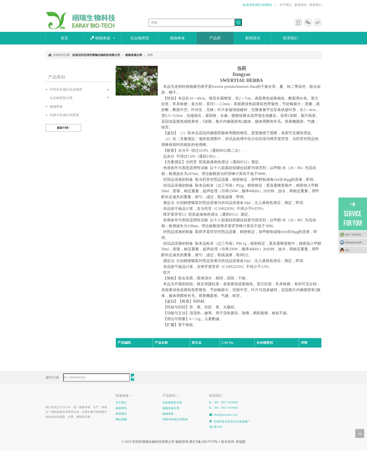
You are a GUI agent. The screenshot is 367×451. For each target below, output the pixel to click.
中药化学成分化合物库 (66, 89)
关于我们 (285, 5)
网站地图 (121, 419)
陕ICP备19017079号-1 (204, 442)
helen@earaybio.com (356, 242)
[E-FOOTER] (49, 396)
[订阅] (132, 377)
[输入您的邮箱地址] (96, 377)
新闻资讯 (300, 5)
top (359, 433)
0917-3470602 (353, 234)
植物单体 (56, 106)
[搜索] (192, 23)
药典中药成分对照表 (64, 115)
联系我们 (315, 5)
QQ (355, 250)
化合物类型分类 (61, 98)
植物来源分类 (170, 408)
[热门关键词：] (238, 22)
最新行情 (63, 127)
